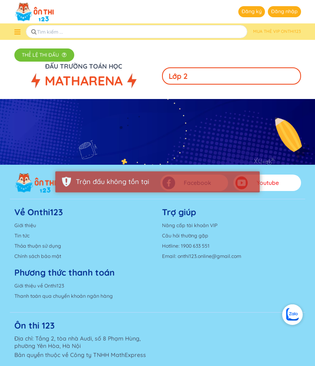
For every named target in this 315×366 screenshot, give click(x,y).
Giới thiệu (25, 225)
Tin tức (22, 235)
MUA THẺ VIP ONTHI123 (277, 31)
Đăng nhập (284, 11)
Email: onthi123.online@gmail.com (201, 256)
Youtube (257, 182)
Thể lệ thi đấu (44, 55)
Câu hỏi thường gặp (185, 235)
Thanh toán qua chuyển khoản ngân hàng (63, 296)
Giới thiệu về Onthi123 (39, 286)
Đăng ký (252, 11)
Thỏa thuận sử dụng (37, 246)
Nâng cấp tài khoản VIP (189, 225)
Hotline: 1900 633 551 (186, 246)
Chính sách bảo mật (37, 256)
